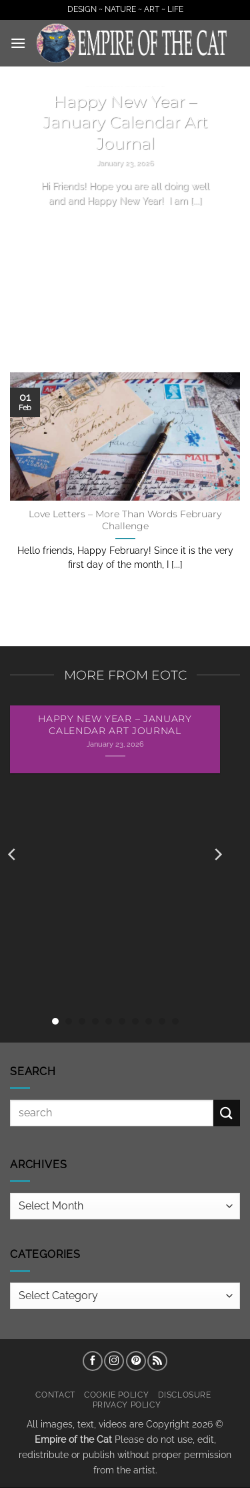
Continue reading (125, 225)
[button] (18, 43)
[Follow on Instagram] (114, 1361)
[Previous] (13, 854)
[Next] (217, 854)
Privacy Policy (127, 1405)
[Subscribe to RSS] (157, 1361)
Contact (55, 1395)
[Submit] (226, 1113)
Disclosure (184, 1395)
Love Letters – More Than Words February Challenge (125, 520)
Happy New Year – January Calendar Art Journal (125, 122)
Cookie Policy (116, 1395)
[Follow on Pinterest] (136, 1361)
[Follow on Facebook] (93, 1361)
